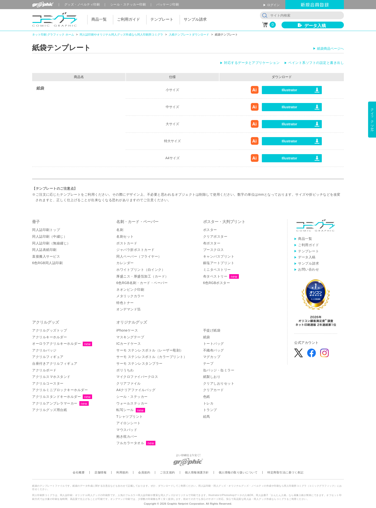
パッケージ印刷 (167, 4)
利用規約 (122, 472)
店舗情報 (100, 472)
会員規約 (144, 472)
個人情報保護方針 (197, 472)
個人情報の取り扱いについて (238, 472)
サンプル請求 (308, 263)
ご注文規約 (167, 472)
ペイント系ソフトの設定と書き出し (316, 63)
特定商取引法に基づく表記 (285, 472)
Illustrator (289, 90)
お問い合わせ (308, 269)
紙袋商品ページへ (330, 48)
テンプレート (308, 251)
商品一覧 (305, 239)
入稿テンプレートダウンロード (189, 34)
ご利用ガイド (308, 245)
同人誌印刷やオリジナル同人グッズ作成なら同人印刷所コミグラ (121, 34)
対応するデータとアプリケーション (252, 63)
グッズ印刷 (82, 4)
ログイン (273, 5)
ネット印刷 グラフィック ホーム (53, 34)
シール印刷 (128, 4)
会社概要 (79, 472)
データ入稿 (315, 25)
